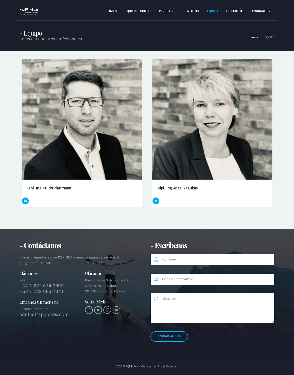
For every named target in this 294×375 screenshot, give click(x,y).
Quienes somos (138, 11)
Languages (258, 11)
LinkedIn (25, 200)
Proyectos (190, 11)
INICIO (113, 11)
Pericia (164, 11)
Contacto (234, 11)
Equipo (212, 11)
